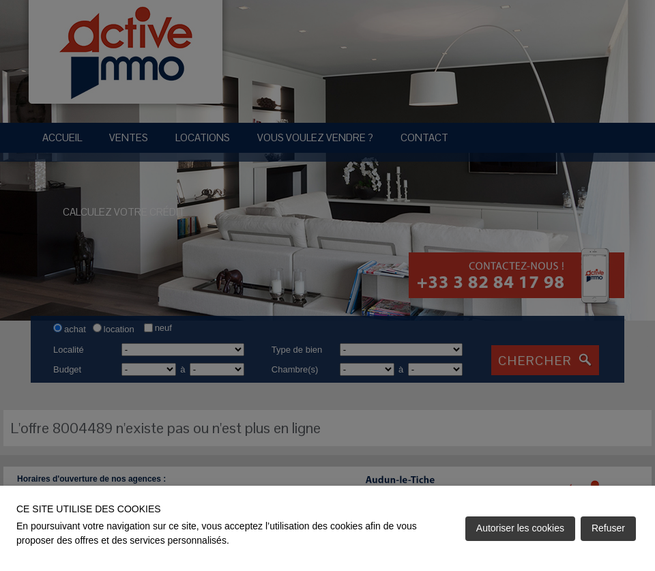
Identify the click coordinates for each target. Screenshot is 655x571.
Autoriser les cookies (520, 528)
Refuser (608, 528)
